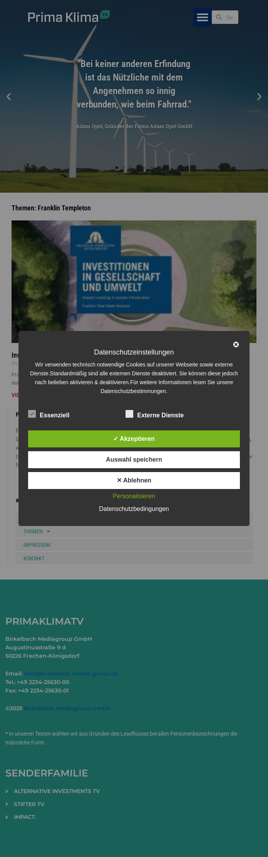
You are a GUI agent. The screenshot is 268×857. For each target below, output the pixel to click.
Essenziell (48, 413)
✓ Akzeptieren (134, 438)
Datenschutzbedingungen (134, 509)
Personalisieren (134, 496)
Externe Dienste (155, 413)
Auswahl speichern (134, 459)
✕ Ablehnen (134, 480)
